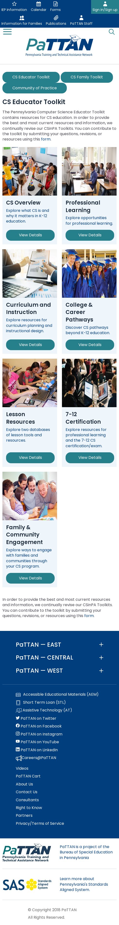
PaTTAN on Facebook (39, 726)
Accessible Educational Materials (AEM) (57, 694)
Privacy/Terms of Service (40, 823)
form (46, 139)
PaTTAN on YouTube (37, 742)
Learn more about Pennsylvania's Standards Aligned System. (84, 884)
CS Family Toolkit (87, 77)
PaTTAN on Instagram (39, 734)
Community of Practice (34, 88)
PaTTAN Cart (28, 776)
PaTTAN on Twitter (36, 718)
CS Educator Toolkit (31, 77)
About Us (24, 784)
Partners (24, 815)
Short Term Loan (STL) (41, 702)
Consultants (27, 800)
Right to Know (29, 807)
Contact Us (26, 792)
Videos (22, 768)
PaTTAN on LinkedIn (37, 750)
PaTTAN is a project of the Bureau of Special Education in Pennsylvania (86, 852)
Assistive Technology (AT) (44, 710)
